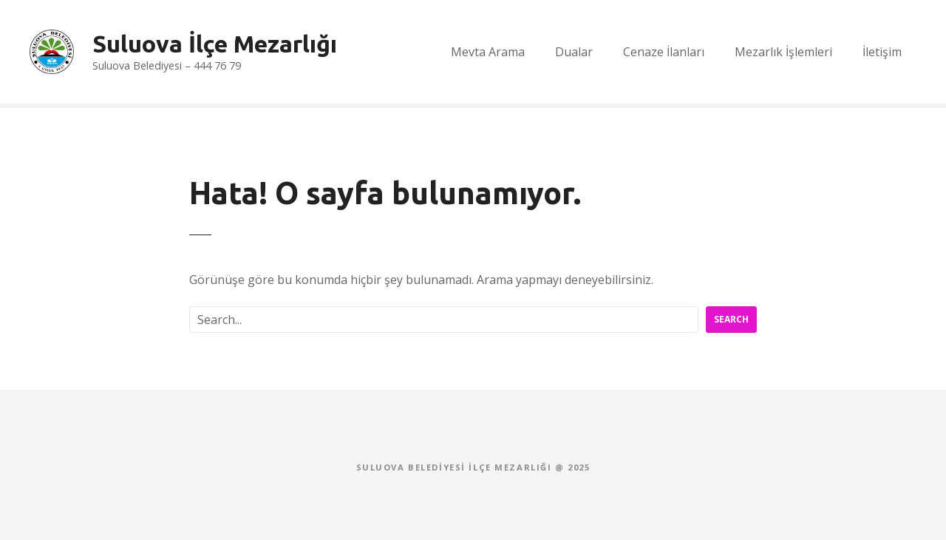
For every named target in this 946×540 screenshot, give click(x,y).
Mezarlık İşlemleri (783, 52)
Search (731, 319)
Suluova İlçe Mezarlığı (214, 43)
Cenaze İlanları (663, 52)
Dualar (574, 52)
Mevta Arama (488, 52)
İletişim (882, 52)
